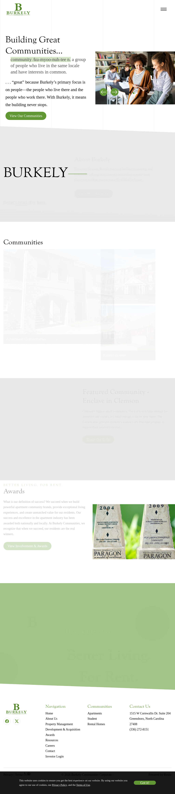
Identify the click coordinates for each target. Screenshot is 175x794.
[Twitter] (16, 721)
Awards (50, 735)
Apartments (95, 713)
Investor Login (54, 756)
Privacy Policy (59, 785)
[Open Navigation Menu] (163, 9)
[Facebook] (7, 721)
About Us (51, 718)
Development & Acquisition (62, 729)
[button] (133, 93)
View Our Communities (26, 116)
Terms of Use (83, 785)
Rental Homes (96, 724)
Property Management (59, 724)
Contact (50, 751)
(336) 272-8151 (139, 729)
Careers (50, 745)
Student (92, 718)
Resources (51, 740)
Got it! (144, 783)
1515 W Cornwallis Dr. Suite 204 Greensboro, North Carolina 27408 (150, 719)
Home (49, 713)
